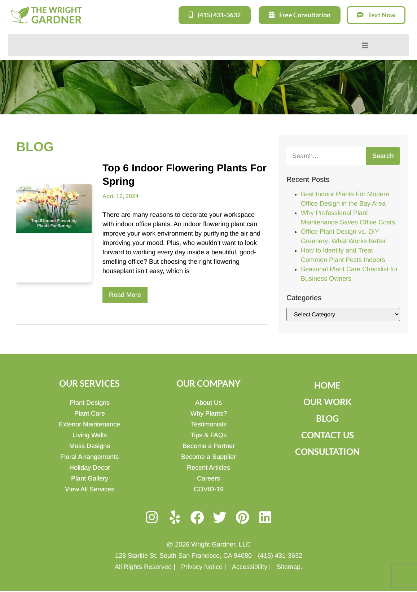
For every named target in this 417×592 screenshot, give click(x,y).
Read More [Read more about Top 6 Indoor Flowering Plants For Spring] (125, 294)
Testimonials (209, 423)
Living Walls (90, 434)
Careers (208, 478)
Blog (327, 418)
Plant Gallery (89, 478)
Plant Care (89, 413)
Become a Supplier (208, 456)
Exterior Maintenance (89, 423)
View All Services (89, 488)
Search (383, 155)
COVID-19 (209, 488)
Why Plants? (208, 413)
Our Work (327, 401)
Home (327, 385)
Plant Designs (90, 402)
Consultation (327, 451)
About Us (208, 402)
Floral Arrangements (89, 456)
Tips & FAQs (208, 434)
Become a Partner (209, 445)
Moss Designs (89, 445)
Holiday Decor (89, 467)
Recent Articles (208, 467)
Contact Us (327, 434)
